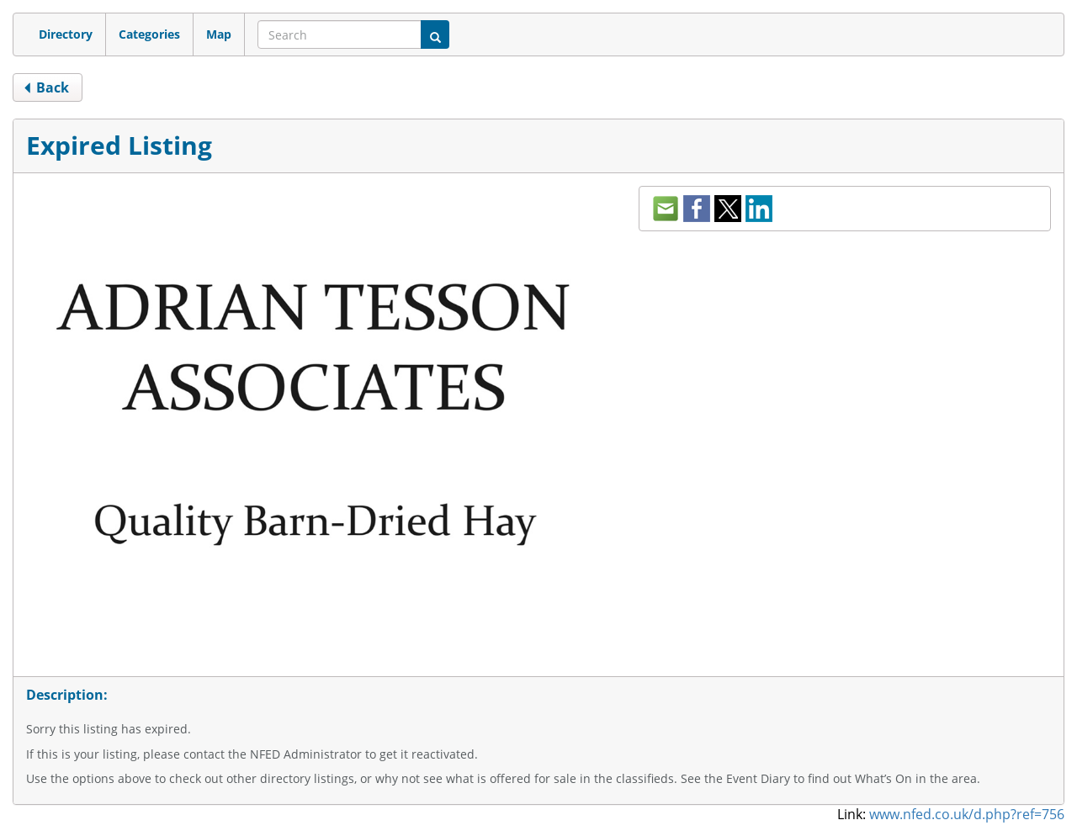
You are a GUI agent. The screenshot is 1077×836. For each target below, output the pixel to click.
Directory (66, 34)
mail (665, 208)
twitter (727, 208)
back (45, 87)
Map (218, 34)
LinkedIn (758, 208)
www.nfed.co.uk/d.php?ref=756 (966, 814)
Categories (149, 34)
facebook (696, 208)
